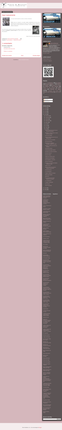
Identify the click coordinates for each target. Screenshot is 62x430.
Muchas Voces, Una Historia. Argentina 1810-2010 (50, 168)
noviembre (47, 117)
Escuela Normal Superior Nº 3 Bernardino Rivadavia (47, 279)
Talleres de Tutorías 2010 (50, 156)
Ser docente (47, 183)
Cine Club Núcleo (46, 236)
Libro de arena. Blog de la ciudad (47, 339)
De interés (58, 82)
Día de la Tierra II (48, 153)
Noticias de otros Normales (49, 87)
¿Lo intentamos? (48, 180)
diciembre (47, 115)
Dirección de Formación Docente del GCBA (46, 247)
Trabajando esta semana (53, 90)
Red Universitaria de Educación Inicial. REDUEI (47, 408)
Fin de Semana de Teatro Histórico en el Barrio (50, 179)
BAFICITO (47, 176)
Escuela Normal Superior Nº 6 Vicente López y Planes (47, 293)
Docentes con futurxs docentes (51, 151)
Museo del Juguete (46, 361)
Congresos (50, 82)
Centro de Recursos (54, 43)
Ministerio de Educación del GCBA (47, 342)
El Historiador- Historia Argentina (46, 256)
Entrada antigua (36, 55)
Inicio (22, 55)
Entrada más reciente (7, 55)
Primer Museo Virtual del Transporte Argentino (47, 390)
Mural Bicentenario (48, 141)
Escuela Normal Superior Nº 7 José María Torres (46, 297)
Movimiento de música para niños (46, 348)
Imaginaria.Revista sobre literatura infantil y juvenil (46, 314)
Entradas (46, 99)
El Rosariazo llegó (46, 257)
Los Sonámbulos (48, 171)
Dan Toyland (45, 244)
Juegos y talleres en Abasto (50, 173)
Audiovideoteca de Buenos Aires (46, 212)
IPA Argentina (45, 333)
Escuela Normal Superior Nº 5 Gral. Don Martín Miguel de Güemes (47, 289)
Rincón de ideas (55, 89)
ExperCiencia (45, 308)
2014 (45, 107)
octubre (46, 119)
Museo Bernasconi (46, 353)
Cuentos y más (46, 238)
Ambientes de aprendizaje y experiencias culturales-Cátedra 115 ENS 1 (46, 201)
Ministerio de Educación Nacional (47, 345)
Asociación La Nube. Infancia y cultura (47, 209)
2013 (45, 109)
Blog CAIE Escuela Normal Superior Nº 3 (47, 219)
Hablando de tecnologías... (50, 158)
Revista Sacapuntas (49, 161)
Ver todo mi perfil (46, 53)
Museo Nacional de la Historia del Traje (47, 367)
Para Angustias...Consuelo (50, 159)
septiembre (47, 120)
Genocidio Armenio (48, 148)
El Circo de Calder (48, 135)
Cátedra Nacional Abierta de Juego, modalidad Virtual (46, 241)
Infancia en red (46, 317)
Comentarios (47, 101)
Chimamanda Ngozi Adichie (50, 149)
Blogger (40, 427)
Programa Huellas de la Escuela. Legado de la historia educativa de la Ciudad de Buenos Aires (47, 396)
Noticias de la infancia (56, 85)
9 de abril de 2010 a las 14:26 (9, 48)
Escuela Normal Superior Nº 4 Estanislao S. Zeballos (46, 284)
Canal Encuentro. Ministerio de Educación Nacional (47, 225)
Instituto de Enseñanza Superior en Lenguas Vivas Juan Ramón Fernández (47, 321)
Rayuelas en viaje (46, 399)
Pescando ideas (46, 387)
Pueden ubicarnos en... (47, 58)
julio (46, 123)
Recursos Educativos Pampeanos (47, 402)
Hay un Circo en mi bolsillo (50, 139)
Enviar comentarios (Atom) (24, 59)
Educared (45, 253)
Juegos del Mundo (46, 336)
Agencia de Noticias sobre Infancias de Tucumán (47, 196)
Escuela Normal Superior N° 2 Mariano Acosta (46, 271)
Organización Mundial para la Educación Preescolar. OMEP (47, 384)
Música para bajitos (48, 174)
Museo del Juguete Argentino (46, 364)
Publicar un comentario (8, 51)
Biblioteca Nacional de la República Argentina (46, 215)
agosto (46, 122)
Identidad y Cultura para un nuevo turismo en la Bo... (51, 133)
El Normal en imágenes (47, 60)
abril (46, 128)
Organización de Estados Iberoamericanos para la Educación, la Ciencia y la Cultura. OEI (47, 379)
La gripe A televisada (49, 182)
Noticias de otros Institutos (51, 86)
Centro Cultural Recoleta (46, 228)
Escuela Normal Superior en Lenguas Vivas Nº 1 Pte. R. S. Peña (47, 261)
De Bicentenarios (48, 169)
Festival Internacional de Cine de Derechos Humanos (51, 131)
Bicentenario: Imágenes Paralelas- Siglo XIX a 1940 (50, 144)
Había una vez (48, 165)
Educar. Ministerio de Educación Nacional (47, 251)
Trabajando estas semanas (48, 92)
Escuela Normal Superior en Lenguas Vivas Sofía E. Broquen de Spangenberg (47, 266)
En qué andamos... (50, 84)
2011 (45, 112)
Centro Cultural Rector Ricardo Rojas (47, 231)
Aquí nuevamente (48, 185)
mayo (46, 127)
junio (46, 125)
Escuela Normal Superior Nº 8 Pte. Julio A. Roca (46, 300)
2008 (45, 189)
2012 (45, 111)
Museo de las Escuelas (45, 356)
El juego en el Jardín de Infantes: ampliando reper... (51, 163)
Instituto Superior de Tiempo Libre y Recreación (47, 326)
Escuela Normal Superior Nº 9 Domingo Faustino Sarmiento (46, 305)
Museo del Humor (46, 358)
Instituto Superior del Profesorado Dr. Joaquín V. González (47, 330)
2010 (45, 114)
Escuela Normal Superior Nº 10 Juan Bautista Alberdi (47, 275)
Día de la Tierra (48, 154)
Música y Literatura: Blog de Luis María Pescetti (46, 373)
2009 (45, 187)
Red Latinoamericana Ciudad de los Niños (47, 405)
